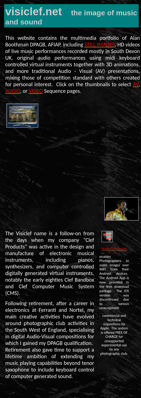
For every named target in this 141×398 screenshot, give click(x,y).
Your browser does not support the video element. (71, 162)
